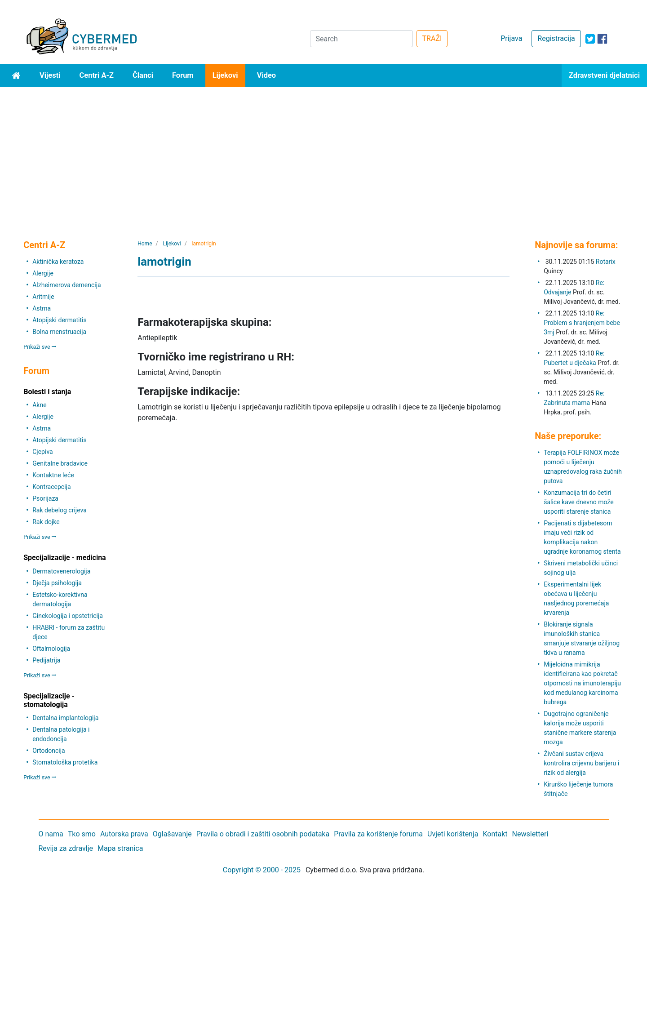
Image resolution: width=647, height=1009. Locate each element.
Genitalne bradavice (60, 463)
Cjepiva (42, 451)
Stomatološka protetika (64, 762)
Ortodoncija (48, 750)
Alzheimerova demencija (66, 285)
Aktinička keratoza (58, 261)
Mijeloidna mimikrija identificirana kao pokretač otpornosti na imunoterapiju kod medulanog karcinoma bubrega (582, 683)
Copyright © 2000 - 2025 (262, 870)
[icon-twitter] (590, 38)
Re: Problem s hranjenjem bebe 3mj (582, 323)
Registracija (556, 38)
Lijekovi (225, 75)
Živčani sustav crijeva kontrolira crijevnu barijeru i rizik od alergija (581, 763)
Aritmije (43, 296)
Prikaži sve (39, 346)
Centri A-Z (97, 75)
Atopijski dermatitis (59, 320)
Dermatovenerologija (61, 571)
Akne (39, 405)
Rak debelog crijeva (59, 510)
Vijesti (50, 75)
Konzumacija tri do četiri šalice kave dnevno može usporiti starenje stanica (578, 502)
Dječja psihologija (57, 583)
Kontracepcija (51, 486)
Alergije (42, 273)
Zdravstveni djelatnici (604, 75)
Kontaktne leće (53, 475)
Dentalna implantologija (65, 717)
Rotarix (606, 261)
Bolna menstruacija (59, 331)
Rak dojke (45, 521)
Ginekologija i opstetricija (67, 615)
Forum (183, 75)
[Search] (361, 38)
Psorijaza (45, 498)
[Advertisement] (323, 154)
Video (266, 75)
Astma (41, 308)
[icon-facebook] (602, 38)
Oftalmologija (51, 648)
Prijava (511, 38)
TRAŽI (432, 38)
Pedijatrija (46, 660)
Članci (143, 75)
